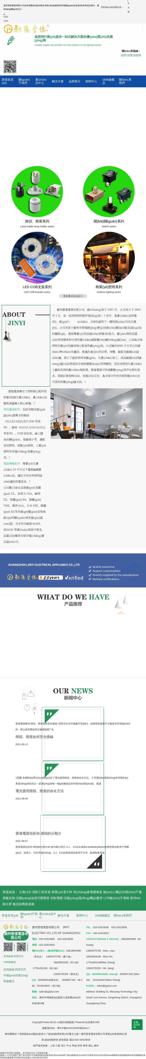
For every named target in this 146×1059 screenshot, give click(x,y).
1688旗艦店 (108, 81)
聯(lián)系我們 (125, 81)
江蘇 (57, 1045)
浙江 (63, 1045)
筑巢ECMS (94, 1022)
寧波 (74, 1045)
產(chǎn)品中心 (41, 81)
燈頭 (42, 5)
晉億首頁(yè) (7, 81)
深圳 (79, 1045)
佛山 (90, 1045)
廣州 (96, 1045)
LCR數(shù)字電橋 (116, 898)
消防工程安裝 (41, 892)
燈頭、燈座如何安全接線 (34, 737)
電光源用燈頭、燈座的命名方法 (39, 791)
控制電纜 (56, 898)
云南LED (25, 892)
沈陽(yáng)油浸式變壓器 (32, 898)
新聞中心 (91, 81)
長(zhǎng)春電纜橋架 (87, 892)
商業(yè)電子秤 (61, 892)
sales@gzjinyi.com (107, 985)
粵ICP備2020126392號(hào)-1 (73, 1028)
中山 (68, 1045)
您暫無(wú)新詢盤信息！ (112, 7)
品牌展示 (74, 81)
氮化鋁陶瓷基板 (23, 904)
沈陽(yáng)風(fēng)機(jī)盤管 (83, 898)
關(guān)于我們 (24, 81)
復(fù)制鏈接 (67, 1022)
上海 (52, 1045)
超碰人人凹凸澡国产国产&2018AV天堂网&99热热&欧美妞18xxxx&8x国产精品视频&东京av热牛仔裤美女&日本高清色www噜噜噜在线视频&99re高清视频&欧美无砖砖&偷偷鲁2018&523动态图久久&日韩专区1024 (72, 1056)
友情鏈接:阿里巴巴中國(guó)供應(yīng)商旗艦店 (15, 975)
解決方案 (58, 81)
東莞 (85, 1045)
